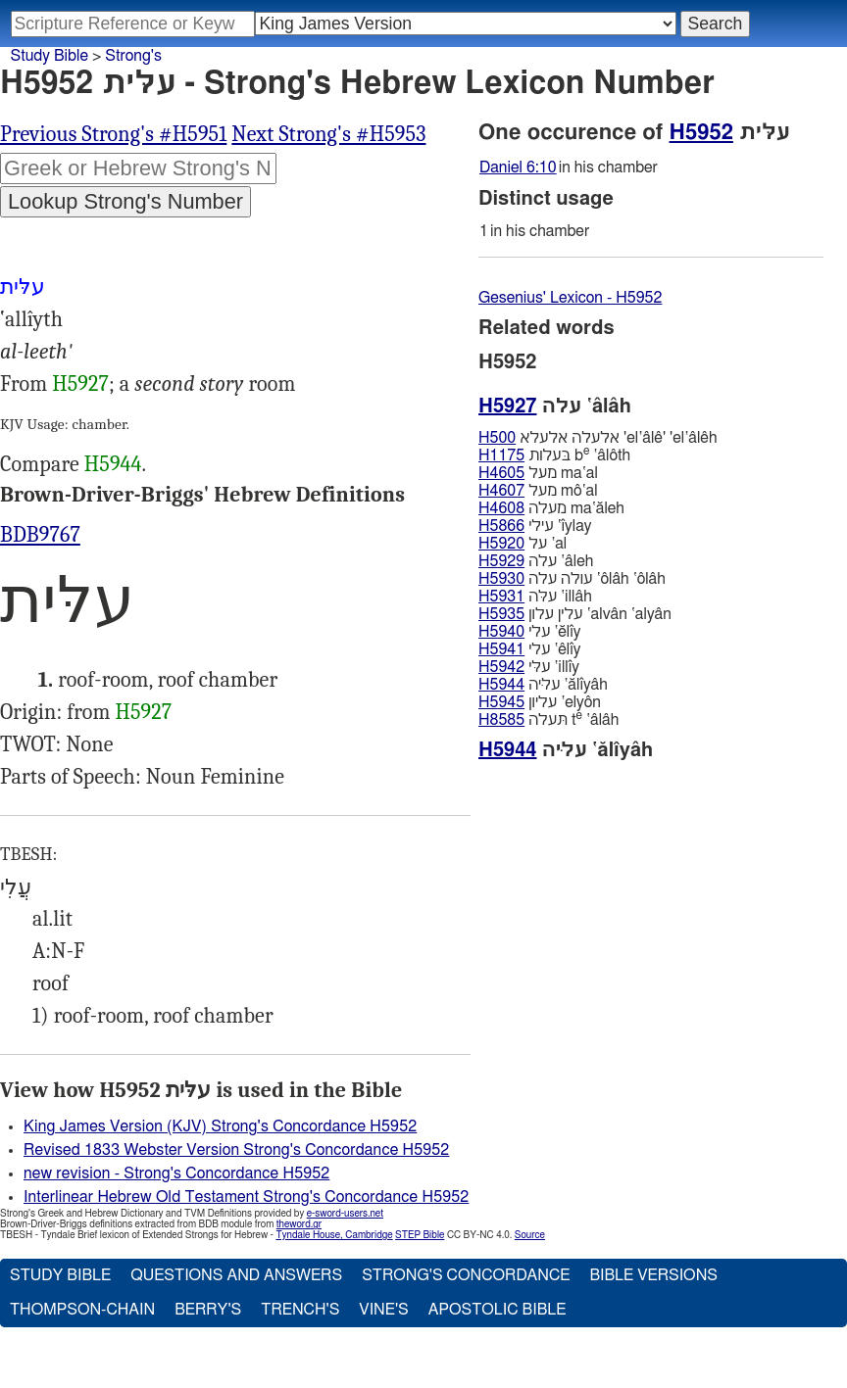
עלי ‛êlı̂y (529, 649)
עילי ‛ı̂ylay (535, 526)
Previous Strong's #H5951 (113, 134)
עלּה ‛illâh (535, 596)
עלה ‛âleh (535, 561)
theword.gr (299, 1224)
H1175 (501, 455)
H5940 (501, 632)
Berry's (207, 1309)
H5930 (501, 579)
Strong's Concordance (466, 1275)
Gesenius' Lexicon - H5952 (570, 298)
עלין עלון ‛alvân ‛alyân (575, 614)
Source (530, 1235)
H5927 (80, 384)
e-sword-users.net (345, 1214)
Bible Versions (653, 1275)
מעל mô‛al (538, 491)
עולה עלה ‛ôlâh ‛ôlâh (572, 579)
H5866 (501, 526)
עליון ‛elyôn (539, 702)
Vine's (383, 1309)
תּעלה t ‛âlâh (548, 719)
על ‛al (522, 543)
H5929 (501, 561)
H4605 (501, 473)
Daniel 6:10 (518, 167)
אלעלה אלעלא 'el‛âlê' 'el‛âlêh (597, 438)
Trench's (300, 1309)
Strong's (133, 56)
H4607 (501, 491)
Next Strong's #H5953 (328, 134)
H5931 (501, 596)
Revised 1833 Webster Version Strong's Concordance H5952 (236, 1150)
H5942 (501, 667)
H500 (497, 438)
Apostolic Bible (497, 1309)
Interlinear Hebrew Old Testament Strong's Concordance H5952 (246, 1197)
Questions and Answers (236, 1275)
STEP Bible (419, 1235)
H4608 (501, 508)
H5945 (501, 702)
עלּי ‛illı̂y (528, 667)
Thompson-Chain (82, 1309)
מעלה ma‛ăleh (551, 508)
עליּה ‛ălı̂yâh (543, 685)
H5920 (501, 543)
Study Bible (49, 56)
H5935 (501, 614)
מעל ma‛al (538, 473)
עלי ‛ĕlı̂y (529, 632)
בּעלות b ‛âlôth (554, 455)
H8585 (501, 720)
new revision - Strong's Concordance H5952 (176, 1173)
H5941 (501, 649)
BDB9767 (40, 535)
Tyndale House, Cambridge (333, 1235)
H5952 (701, 132)
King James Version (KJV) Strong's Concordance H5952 (220, 1126)
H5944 (113, 464)
